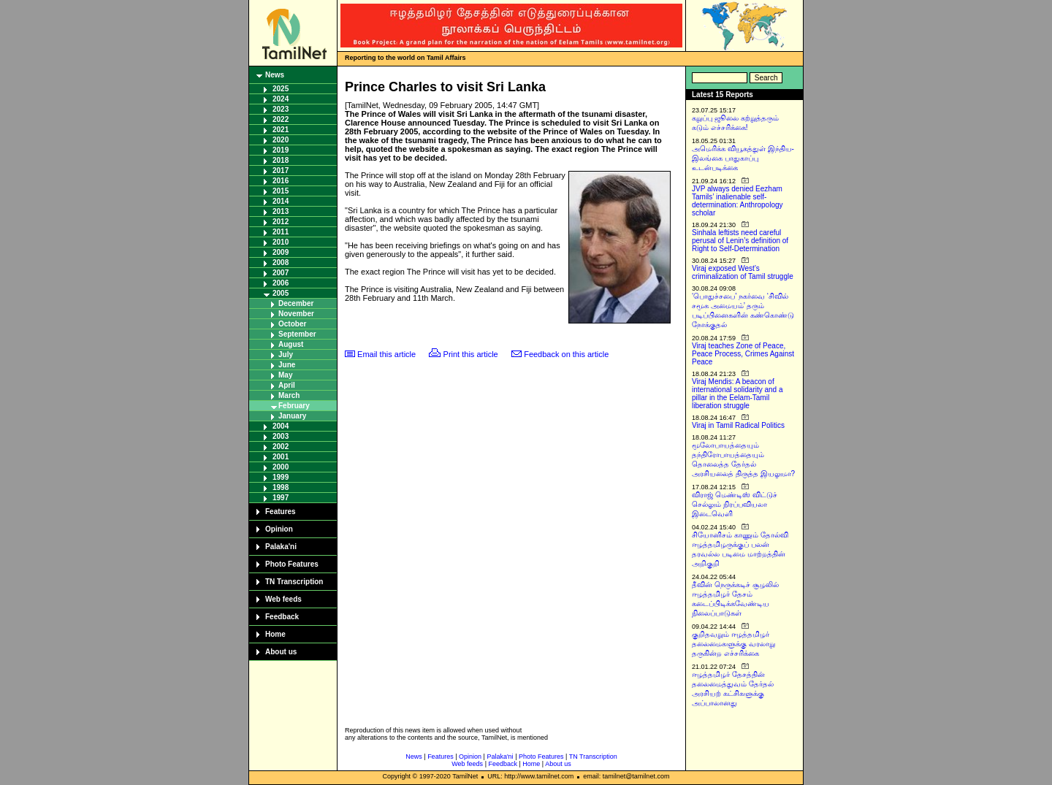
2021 (280, 130)
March (289, 395)
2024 (280, 99)
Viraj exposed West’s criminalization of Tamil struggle (742, 272)
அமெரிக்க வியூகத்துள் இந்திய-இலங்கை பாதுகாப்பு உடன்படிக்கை (743, 158)
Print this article (470, 354)
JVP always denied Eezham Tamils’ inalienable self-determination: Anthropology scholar (737, 201)
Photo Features (292, 564)
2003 (280, 436)
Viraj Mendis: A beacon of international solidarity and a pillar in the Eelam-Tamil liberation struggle (737, 394)
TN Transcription (294, 582)
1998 (280, 487)
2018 (280, 160)
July (285, 355)
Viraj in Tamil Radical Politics (738, 425)
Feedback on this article (566, 354)
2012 (280, 222)
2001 (280, 457)
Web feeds (283, 599)
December (295, 303)
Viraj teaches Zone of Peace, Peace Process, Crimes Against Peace (743, 354)
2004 (280, 426)
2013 (280, 211)
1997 (280, 498)
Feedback (282, 617)
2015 (280, 191)
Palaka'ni (281, 547)
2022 (280, 119)
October (292, 324)
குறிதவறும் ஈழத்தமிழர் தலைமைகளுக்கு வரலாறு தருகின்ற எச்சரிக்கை (733, 643)
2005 (280, 293)
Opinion (279, 529)
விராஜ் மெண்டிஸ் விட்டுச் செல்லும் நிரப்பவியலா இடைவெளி (734, 504)
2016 (280, 181)
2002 (280, 447)
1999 (280, 477)
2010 (280, 242)
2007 (280, 273)
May (285, 375)
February (294, 406)
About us (281, 652)
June (286, 365)
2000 (280, 467)
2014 (280, 201)
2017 (280, 170)
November (296, 314)
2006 (280, 283)
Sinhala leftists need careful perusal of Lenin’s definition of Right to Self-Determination (740, 241)
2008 (280, 263)
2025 (280, 89)
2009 (280, 252)
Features (280, 512)
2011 (280, 232)
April (286, 385)
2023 (280, 109)
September (297, 334)
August (290, 344)
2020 (280, 140)
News (274, 75)
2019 (280, 150)
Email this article (386, 354)
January (292, 416)
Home (275, 634)
